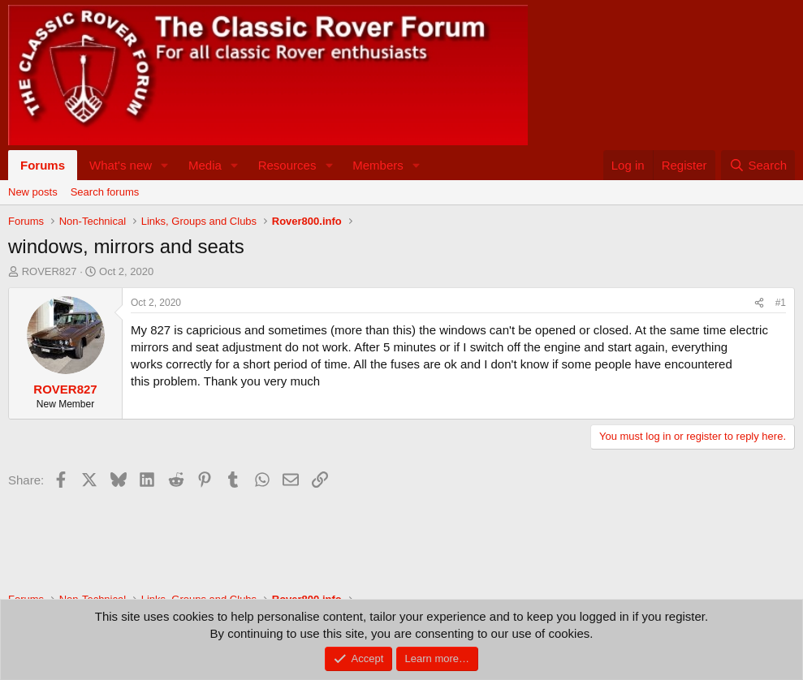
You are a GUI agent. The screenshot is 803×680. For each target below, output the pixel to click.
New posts (33, 192)
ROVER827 (49, 271)
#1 (780, 302)
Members (378, 165)
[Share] (759, 303)
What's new (120, 165)
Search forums (105, 192)
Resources (287, 165)
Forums (42, 165)
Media (205, 165)
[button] (164, 165)
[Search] (758, 165)
